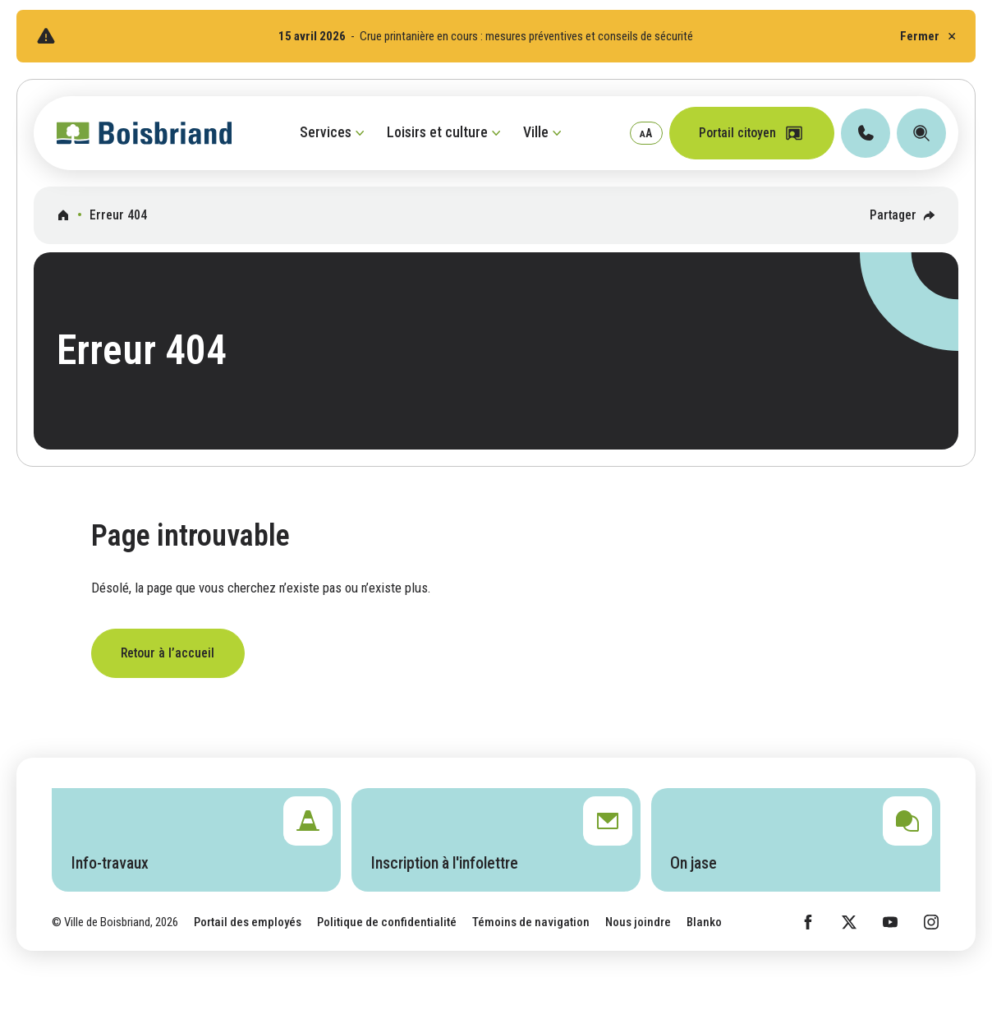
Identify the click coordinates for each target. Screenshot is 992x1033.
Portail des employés (247, 922)
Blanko (704, 922)
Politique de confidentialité (387, 922)
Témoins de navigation (531, 922)
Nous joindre (638, 922)
